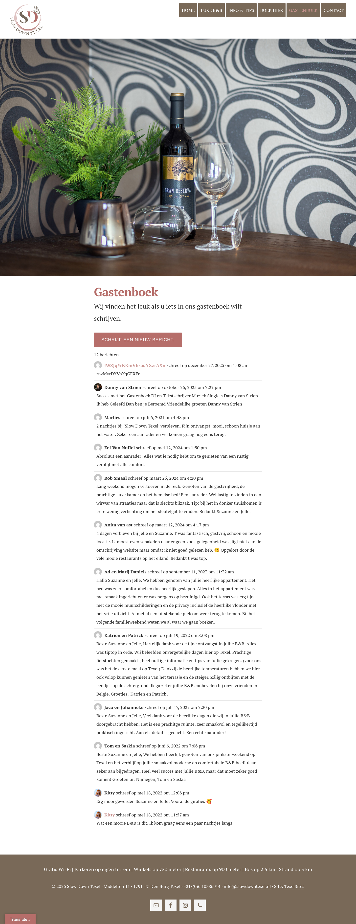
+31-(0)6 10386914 (202, 886)
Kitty (109, 815)
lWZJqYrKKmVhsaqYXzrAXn (134, 365)
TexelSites (294, 886)
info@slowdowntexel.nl (247, 886)
